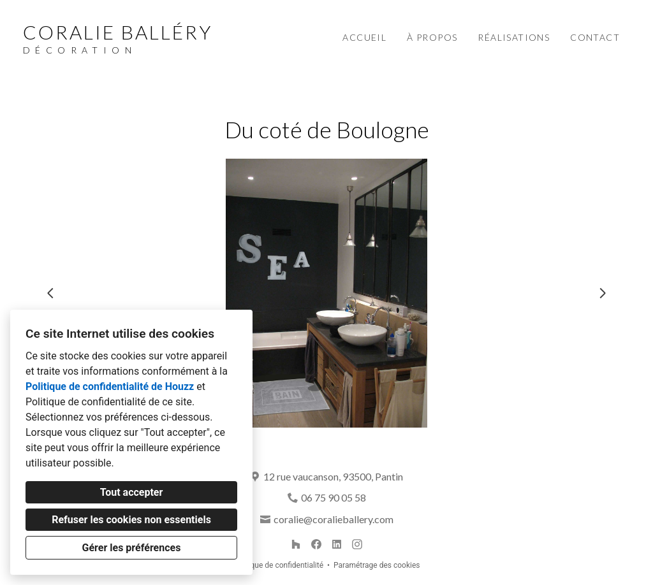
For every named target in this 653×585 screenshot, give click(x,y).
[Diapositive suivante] (602, 293)
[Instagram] (357, 544)
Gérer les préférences (131, 548)
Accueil (364, 37)
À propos (432, 37)
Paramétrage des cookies (377, 565)
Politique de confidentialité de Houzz (110, 386)
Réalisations (514, 37)
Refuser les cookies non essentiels (131, 520)
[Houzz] (296, 544)
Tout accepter (131, 492)
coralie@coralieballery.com (333, 519)
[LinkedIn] (336, 544)
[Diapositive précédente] (50, 293)
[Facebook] (316, 544)
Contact (595, 37)
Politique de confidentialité (278, 565)
